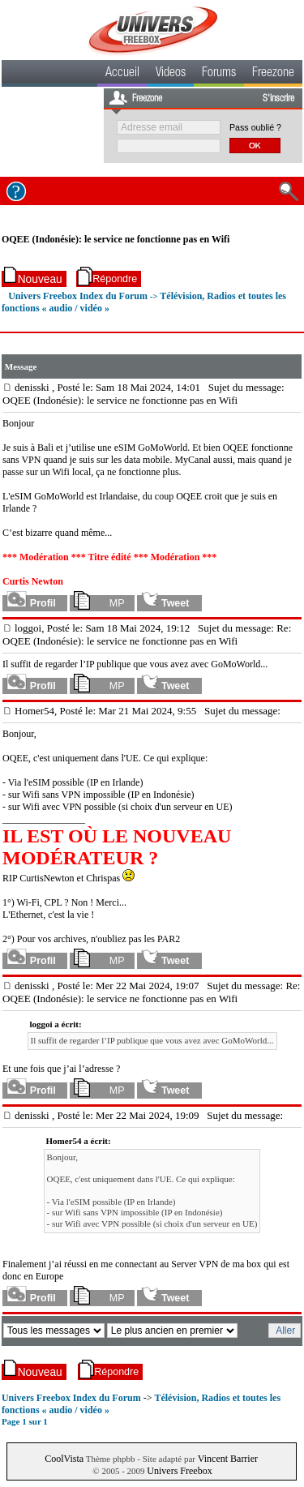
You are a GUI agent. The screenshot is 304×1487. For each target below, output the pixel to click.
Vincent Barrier (228, 1458)
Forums (219, 73)
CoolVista (64, 1458)
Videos (171, 73)
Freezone (273, 73)
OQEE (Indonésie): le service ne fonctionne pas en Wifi (116, 239)
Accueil (122, 73)
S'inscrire (278, 99)
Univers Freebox (179, 1470)
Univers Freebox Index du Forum (78, 296)
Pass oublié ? (255, 127)
